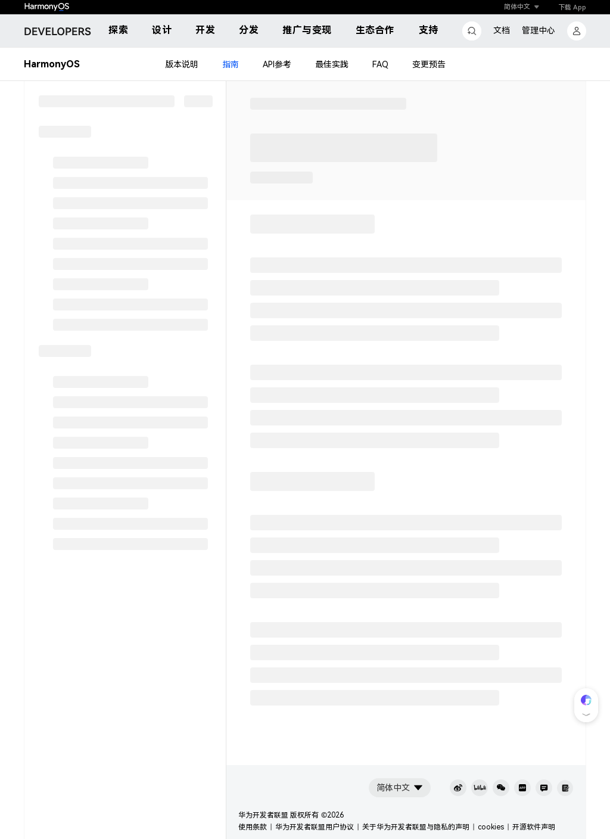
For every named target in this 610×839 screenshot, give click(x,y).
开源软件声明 (533, 827)
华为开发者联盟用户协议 (314, 827)
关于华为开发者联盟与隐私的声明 (415, 827)
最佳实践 (331, 64)
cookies (491, 827)
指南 (230, 64)
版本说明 (181, 64)
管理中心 (538, 30)
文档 (501, 30)
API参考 (277, 64)
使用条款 (252, 827)
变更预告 (429, 64)
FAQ (380, 64)
